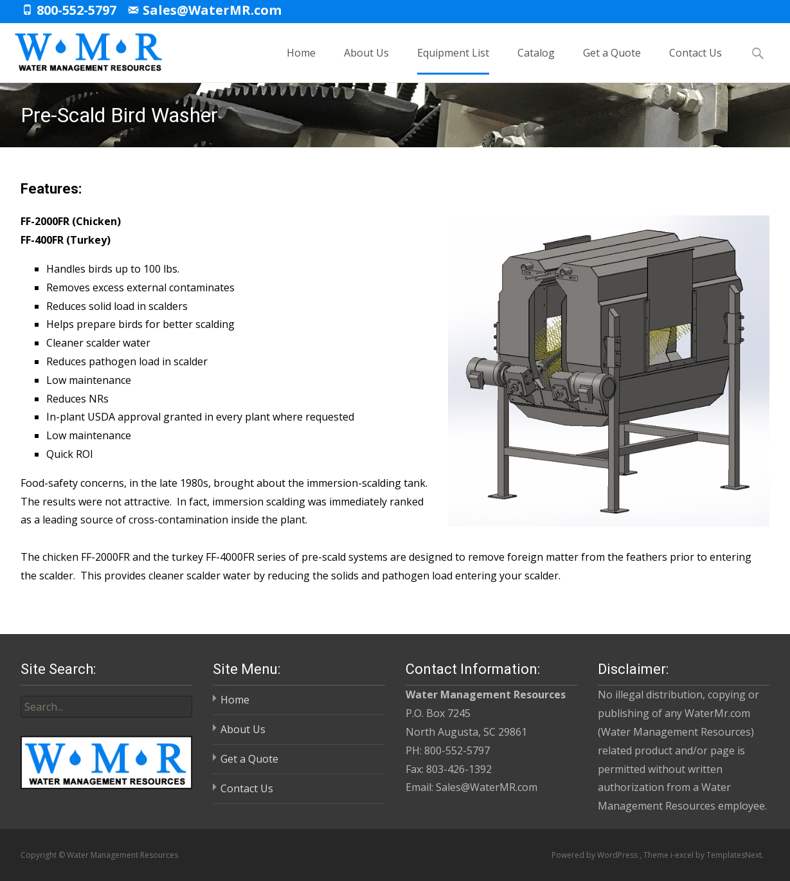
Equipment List (453, 60)
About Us (366, 60)
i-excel (683, 854)
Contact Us (695, 60)
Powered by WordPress (596, 854)
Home (301, 60)
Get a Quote (612, 60)
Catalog (536, 60)
